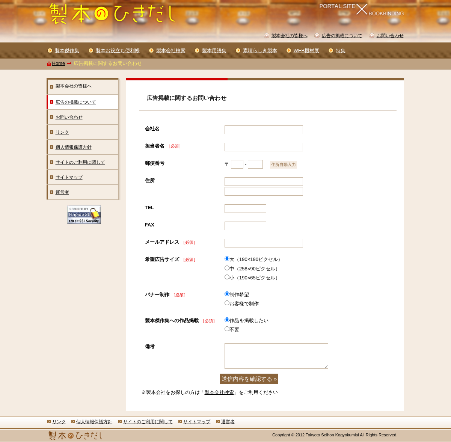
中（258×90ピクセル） (254, 269)
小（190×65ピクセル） (254, 278)
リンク (62, 132)
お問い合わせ (69, 117)
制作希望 (239, 294)
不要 (234, 329)
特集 (340, 50)
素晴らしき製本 (260, 50)
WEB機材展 (307, 50)
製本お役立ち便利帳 (118, 50)
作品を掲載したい (248, 320)
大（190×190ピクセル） (256, 259)
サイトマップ (69, 177)
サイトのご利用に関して (80, 162)
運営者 (62, 192)
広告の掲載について (76, 102)
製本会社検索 (219, 392)
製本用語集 (214, 50)
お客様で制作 (244, 303)
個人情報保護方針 (74, 147)
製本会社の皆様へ (74, 86)
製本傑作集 (67, 50)
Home (58, 63)
